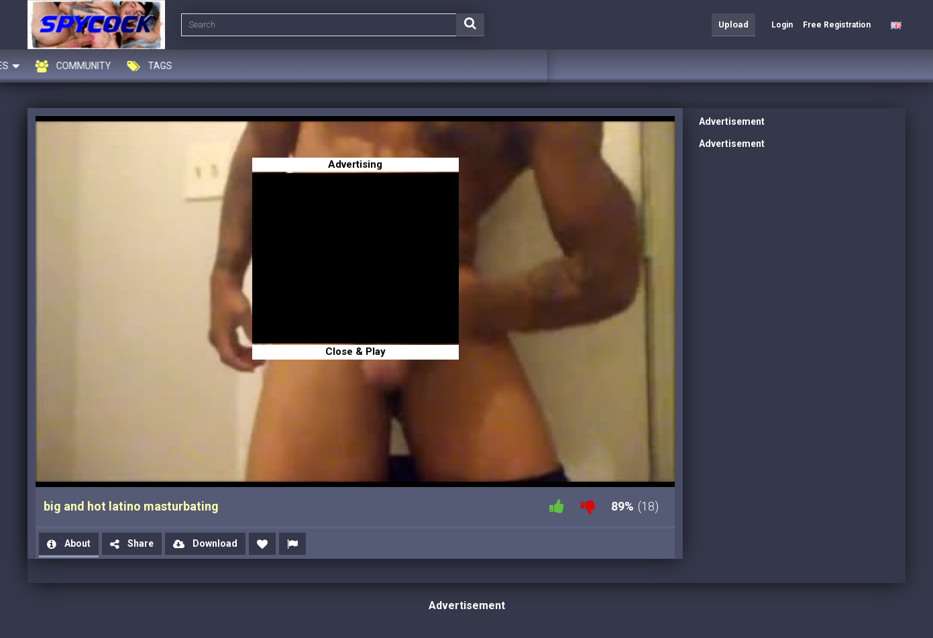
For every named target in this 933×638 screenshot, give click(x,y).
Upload (733, 24)
